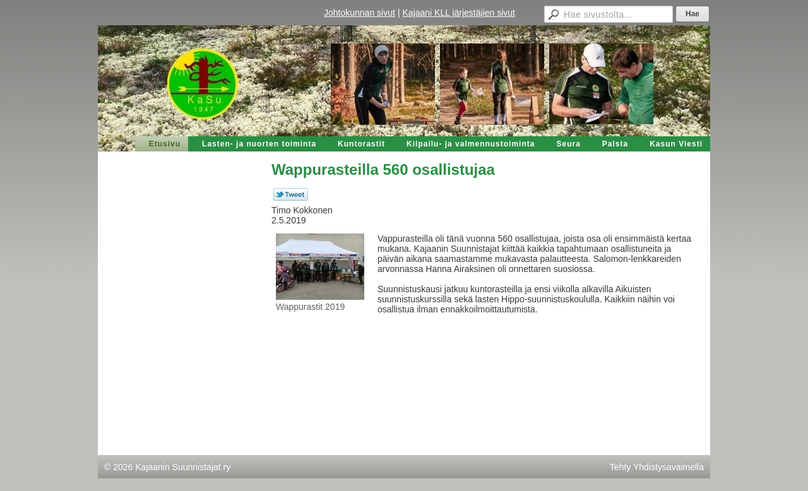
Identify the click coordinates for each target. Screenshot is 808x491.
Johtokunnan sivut (359, 13)
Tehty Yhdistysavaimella (657, 467)
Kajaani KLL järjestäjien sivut (459, 13)
